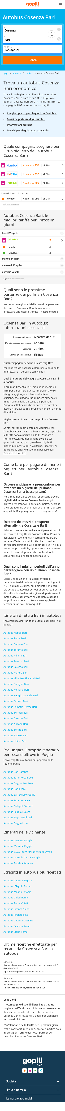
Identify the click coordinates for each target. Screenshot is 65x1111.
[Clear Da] (59, 29)
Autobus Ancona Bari (15, 724)
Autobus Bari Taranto (15, 771)
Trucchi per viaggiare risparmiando (27, 130)
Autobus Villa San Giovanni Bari (21, 678)
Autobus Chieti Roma (15, 897)
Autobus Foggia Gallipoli (17, 817)
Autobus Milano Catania (17, 892)
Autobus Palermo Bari (16, 661)
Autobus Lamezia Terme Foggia (21, 857)
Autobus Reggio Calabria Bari (20, 695)
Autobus (17, 73)
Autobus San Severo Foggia (19, 794)
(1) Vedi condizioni (11, 204)
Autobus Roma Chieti (15, 903)
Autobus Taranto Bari (15, 649)
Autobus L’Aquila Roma (17, 886)
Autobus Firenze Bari (15, 701)
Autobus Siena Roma (15, 931)
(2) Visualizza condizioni (13, 278)
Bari (52, 621)
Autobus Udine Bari (14, 741)
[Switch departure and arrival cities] (51, 34)
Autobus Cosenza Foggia (17, 840)
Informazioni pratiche (19, 125)
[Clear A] (59, 39)
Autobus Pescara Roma (16, 926)
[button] (60, 4)
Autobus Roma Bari (14, 638)
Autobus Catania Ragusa (17, 880)
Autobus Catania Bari (15, 644)
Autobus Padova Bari (15, 735)
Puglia (16, 763)
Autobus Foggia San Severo (19, 783)
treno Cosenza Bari (37, 555)
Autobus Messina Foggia (17, 846)
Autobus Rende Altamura (18, 863)
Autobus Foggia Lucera (16, 811)
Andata (8, 47)
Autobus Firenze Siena (16, 909)
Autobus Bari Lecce (14, 789)
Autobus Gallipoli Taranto (18, 806)
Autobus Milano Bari (15, 655)
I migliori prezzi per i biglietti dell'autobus (32, 113)
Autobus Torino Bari (15, 729)
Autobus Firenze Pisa (15, 914)
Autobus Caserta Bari (15, 718)
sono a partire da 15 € (27, 435)
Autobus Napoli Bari (15, 632)
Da (5, 27)
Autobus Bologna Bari (16, 684)
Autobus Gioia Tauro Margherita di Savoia (27, 852)
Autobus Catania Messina (18, 920)
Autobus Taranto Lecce (16, 800)
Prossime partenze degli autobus (26, 119)
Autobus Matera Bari (15, 672)
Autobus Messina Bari (16, 689)
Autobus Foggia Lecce (16, 823)
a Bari (29, 73)
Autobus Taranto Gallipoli (18, 777)
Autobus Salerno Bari (15, 666)
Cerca (32, 60)
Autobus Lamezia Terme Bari (20, 707)
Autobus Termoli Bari (15, 712)
